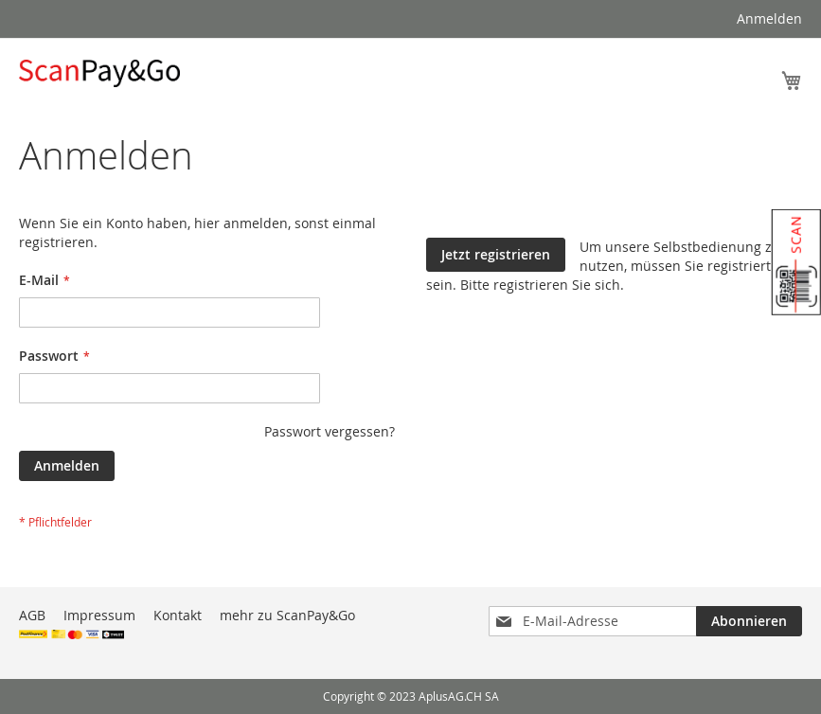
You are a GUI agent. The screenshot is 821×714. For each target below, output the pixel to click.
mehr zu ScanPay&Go (287, 615)
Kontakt (177, 615)
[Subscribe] (749, 621)
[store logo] (99, 73)
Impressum (99, 615)
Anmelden (769, 18)
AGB (32, 615)
